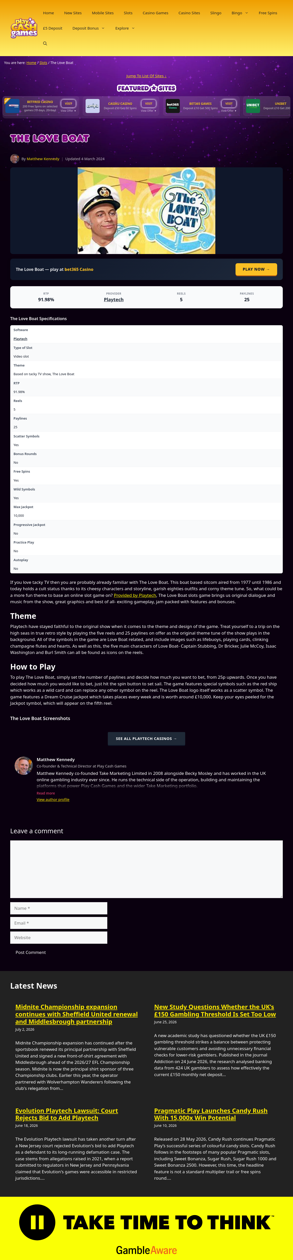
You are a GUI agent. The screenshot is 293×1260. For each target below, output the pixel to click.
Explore (127, 28)
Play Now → (256, 269)
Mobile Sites (103, 12)
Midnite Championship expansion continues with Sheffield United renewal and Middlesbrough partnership (76, 1014)
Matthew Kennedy (43, 158)
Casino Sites (189, 12)
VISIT (68, 103)
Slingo (215, 12)
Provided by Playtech (135, 595)
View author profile (53, 799)
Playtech (114, 299)
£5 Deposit (52, 28)
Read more (46, 793)
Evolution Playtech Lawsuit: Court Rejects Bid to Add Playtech (66, 1114)
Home (48, 12)
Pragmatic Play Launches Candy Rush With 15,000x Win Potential (211, 1114)
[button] (45, 43)
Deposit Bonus (91, 28)
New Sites (72, 12)
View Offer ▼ (68, 110)
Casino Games (155, 12)
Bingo (243, 12)
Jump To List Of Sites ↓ (146, 75)
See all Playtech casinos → (146, 738)
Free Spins (268, 12)
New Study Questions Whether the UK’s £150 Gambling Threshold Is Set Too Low (215, 1010)
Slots (128, 12)
